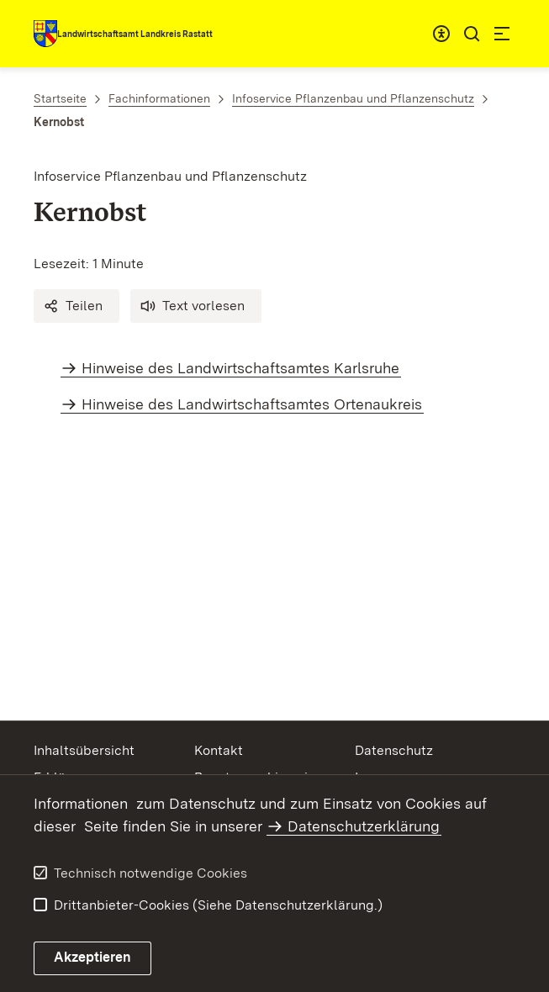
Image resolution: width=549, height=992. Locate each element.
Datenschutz (394, 750)
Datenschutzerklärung (364, 826)
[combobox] (441, 33)
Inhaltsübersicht (84, 750)
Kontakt (218, 750)
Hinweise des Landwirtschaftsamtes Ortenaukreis (252, 404)
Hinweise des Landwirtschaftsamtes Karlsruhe (240, 368)
